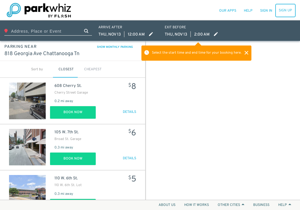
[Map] (222, 120)
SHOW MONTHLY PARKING (115, 47)
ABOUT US (167, 205)
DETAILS (129, 112)
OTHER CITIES (231, 205)
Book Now (72, 112)
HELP (284, 205)
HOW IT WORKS (196, 205)
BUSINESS (261, 205)
